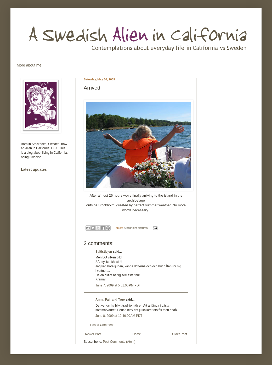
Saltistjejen (103, 251)
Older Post (179, 334)
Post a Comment (102, 325)
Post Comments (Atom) (119, 342)
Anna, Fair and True (110, 299)
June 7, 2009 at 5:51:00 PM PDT (118, 285)
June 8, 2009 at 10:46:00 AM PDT (118, 316)
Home (137, 334)
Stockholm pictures (136, 227)
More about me (29, 65)
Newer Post (93, 334)
